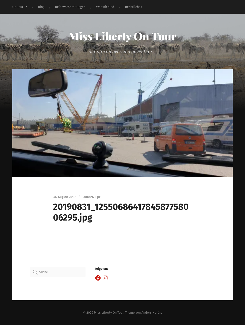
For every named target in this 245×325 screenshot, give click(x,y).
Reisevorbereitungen (70, 7)
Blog (41, 7)
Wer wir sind (105, 7)
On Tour (17, 7)
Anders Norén (151, 312)
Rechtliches (133, 7)
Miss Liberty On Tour (122, 36)
